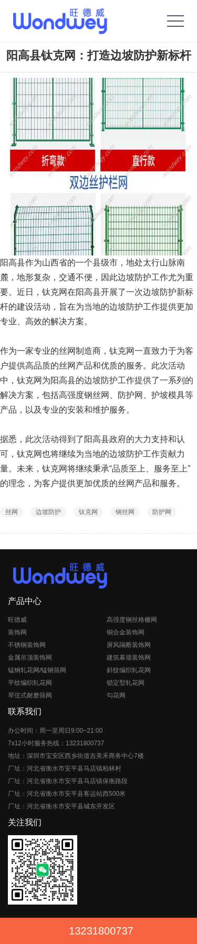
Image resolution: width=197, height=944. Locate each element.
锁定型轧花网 (125, 682)
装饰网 (17, 632)
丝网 (11, 512)
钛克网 (88, 512)
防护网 (161, 512)
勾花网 (116, 695)
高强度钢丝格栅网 (132, 619)
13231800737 (101, 931)
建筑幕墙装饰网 (129, 657)
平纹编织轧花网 (30, 682)
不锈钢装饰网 (27, 645)
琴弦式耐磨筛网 (30, 695)
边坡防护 (48, 512)
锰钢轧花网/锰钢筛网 (37, 670)
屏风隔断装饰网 (129, 645)
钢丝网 (125, 512)
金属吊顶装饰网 (30, 657)
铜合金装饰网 (125, 632)
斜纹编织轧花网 (129, 670)
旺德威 (17, 619)
